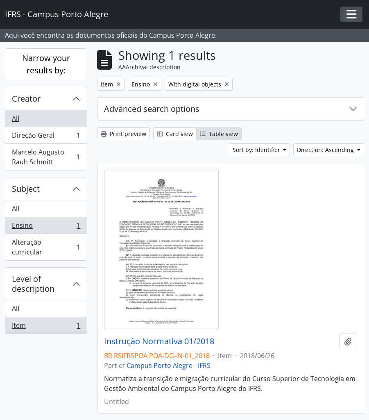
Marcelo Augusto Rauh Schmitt (45, 157)
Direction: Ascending (326, 150)
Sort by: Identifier (257, 150)
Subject (26, 188)
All (15, 118)
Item (45, 327)
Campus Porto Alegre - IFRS (169, 365)
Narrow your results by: (46, 64)
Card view (175, 134)
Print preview (123, 134)
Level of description (33, 283)
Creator (26, 98)
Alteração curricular (45, 247)
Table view (219, 134)
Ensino (45, 227)
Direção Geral (45, 137)
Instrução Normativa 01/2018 (159, 341)
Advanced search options (151, 108)
